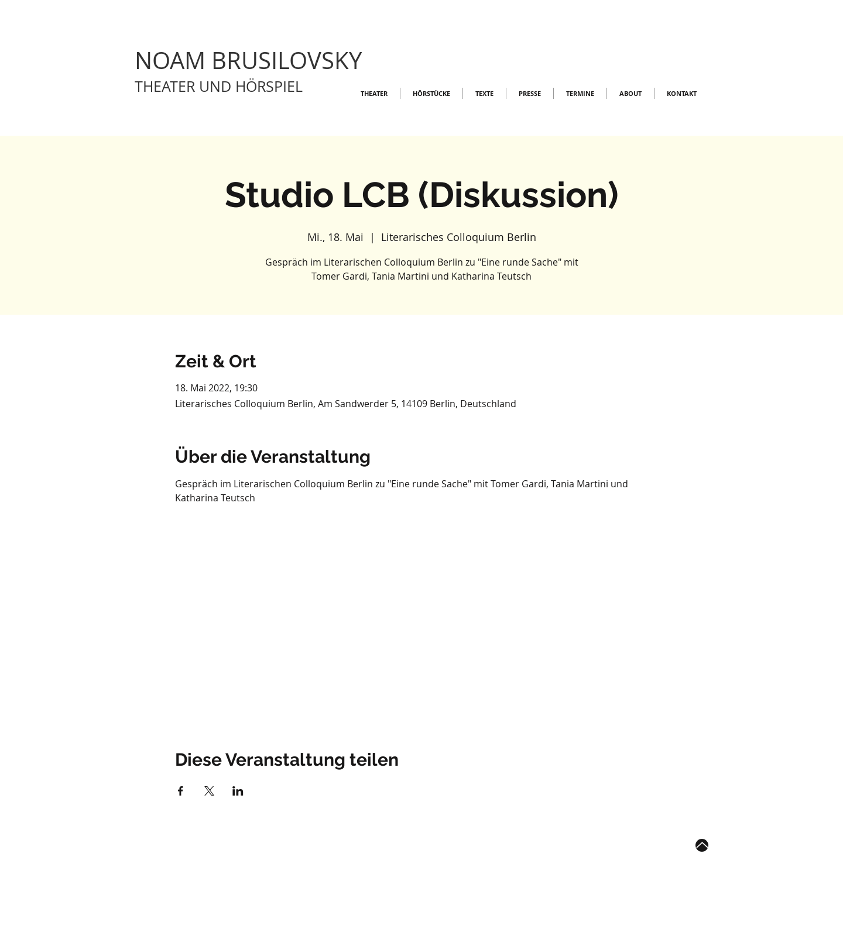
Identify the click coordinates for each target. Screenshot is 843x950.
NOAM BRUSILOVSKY (248, 60)
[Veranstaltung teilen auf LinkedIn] (238, 791)
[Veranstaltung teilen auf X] (209, 791)
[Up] (701, 845)
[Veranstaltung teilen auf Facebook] (180, 791)
